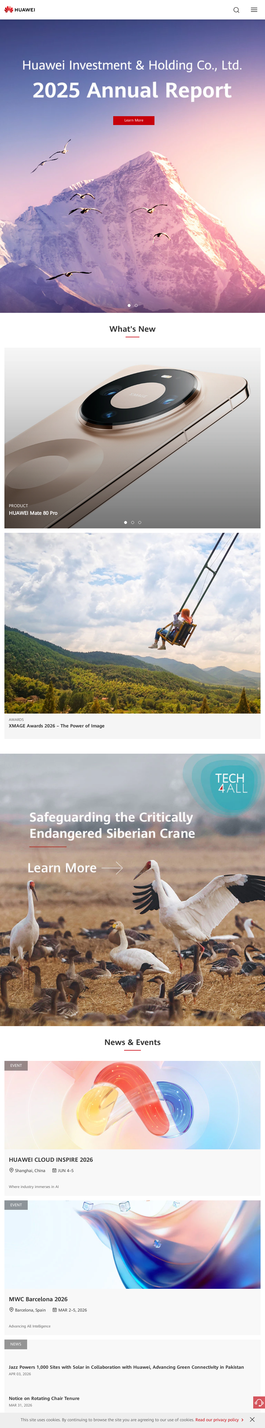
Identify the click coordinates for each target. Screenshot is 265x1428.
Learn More (133, 120)
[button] (129, 305)
